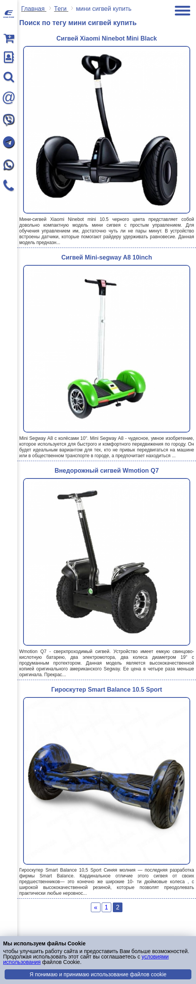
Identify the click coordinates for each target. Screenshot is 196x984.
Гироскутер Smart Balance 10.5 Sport (106, 689)
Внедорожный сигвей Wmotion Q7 (107, 470)
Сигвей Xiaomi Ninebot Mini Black (107, 38)
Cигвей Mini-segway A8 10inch (106, 257)
